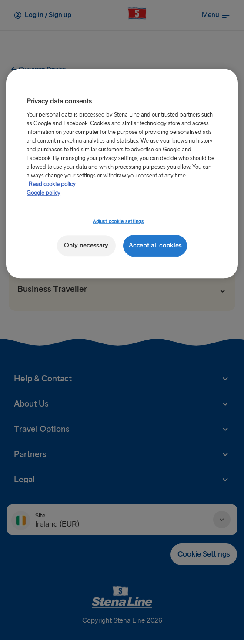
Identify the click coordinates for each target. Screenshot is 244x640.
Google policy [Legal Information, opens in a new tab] (43, 193)
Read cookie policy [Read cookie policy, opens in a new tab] (52, 184)
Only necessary (86, 245)
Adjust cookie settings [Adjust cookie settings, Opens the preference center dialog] (118, 221)
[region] (122, 174)
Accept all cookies (155, 245)
